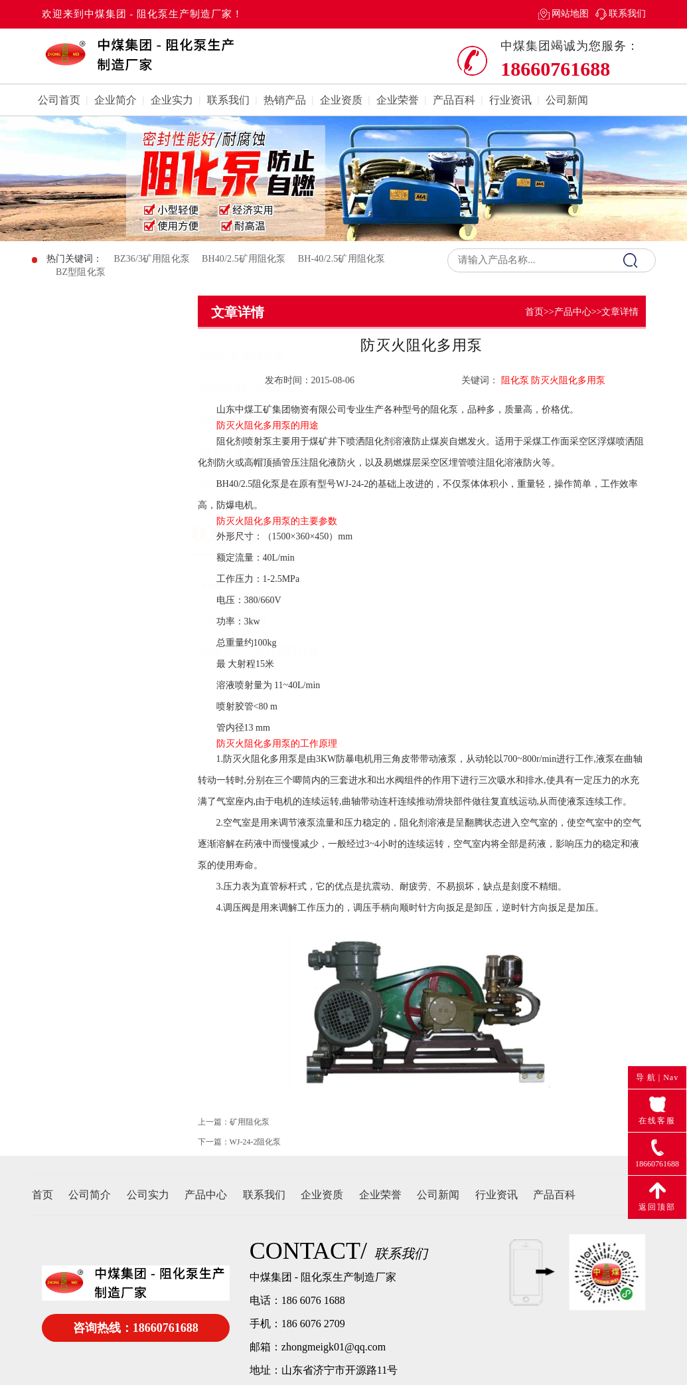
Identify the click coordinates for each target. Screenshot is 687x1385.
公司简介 (89, 1194)
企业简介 (115, 100)
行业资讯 (510, 100)
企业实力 (172, 100)
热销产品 (285, 100)
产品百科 (454, 100)
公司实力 (148, 1194)
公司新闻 (567, 100)
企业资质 (341, 100)
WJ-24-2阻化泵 (255, 1151)
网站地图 (570, 14)
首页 (534, 312)
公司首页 (59, 100)
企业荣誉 (397, 100)
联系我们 (627, 14)
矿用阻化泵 (249, 1131)
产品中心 (572, 312)
